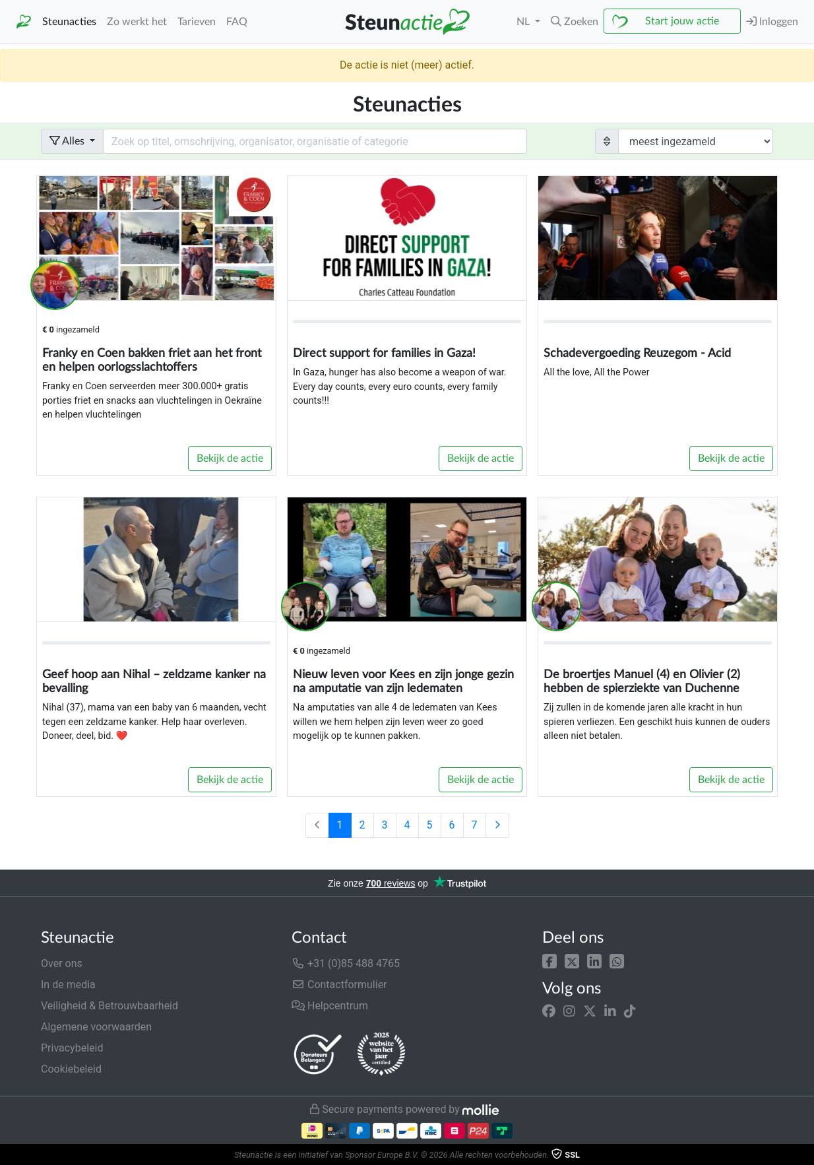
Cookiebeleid (71, 1069)
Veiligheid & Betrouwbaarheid (109, 1005)
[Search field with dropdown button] (315, 141)
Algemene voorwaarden (96, 1027)
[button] (549, 961)
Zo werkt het (137, 21)
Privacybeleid (72, 1048)
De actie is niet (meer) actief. (407, 65)
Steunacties (69, 21)
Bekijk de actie (230, 458)
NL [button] (524, 21)
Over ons (61, 963)
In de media (68, 984)
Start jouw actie (682, 21)
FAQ (236, 21)
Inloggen (772, 21)
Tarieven (196, 21)
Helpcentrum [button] (330, 1005)
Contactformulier (339, 984)
